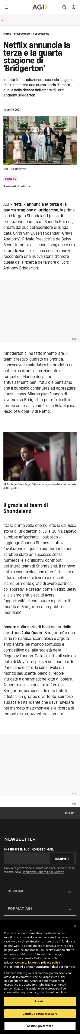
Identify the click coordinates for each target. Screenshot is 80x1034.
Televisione (41, 33)
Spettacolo (22, 33)
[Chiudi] (75, 926)
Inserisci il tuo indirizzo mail (29, 849)
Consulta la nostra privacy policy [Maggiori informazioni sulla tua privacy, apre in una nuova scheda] (37, 962)
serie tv (10, 178)
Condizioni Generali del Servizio (43, 872)
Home (7, 33)
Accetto (40, 1001)
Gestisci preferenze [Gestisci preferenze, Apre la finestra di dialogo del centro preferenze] (40, 1026)
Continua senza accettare (40, 1014)
